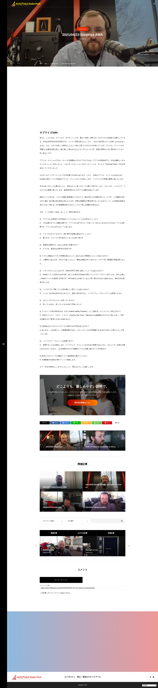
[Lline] (76, 422)
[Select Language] (149, 685)
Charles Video (82, 29)
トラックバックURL (45, 585)
